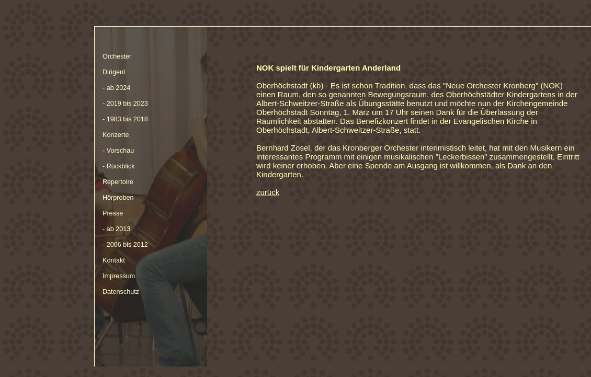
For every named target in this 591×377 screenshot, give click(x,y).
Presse (113, 213)
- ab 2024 (116, 88)
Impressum (119, 276)
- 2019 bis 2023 (125, 103)
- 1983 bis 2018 (125, 119)
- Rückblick (119, 166)
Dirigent (114, 72)
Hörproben (118, 197)
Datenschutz (121, 291)
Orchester (117, 56)
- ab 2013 (116, 229)
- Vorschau (118, 150)
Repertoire (118, 182)
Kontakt (114, 260)
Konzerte (116, 135)
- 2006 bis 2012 (125, 244)
